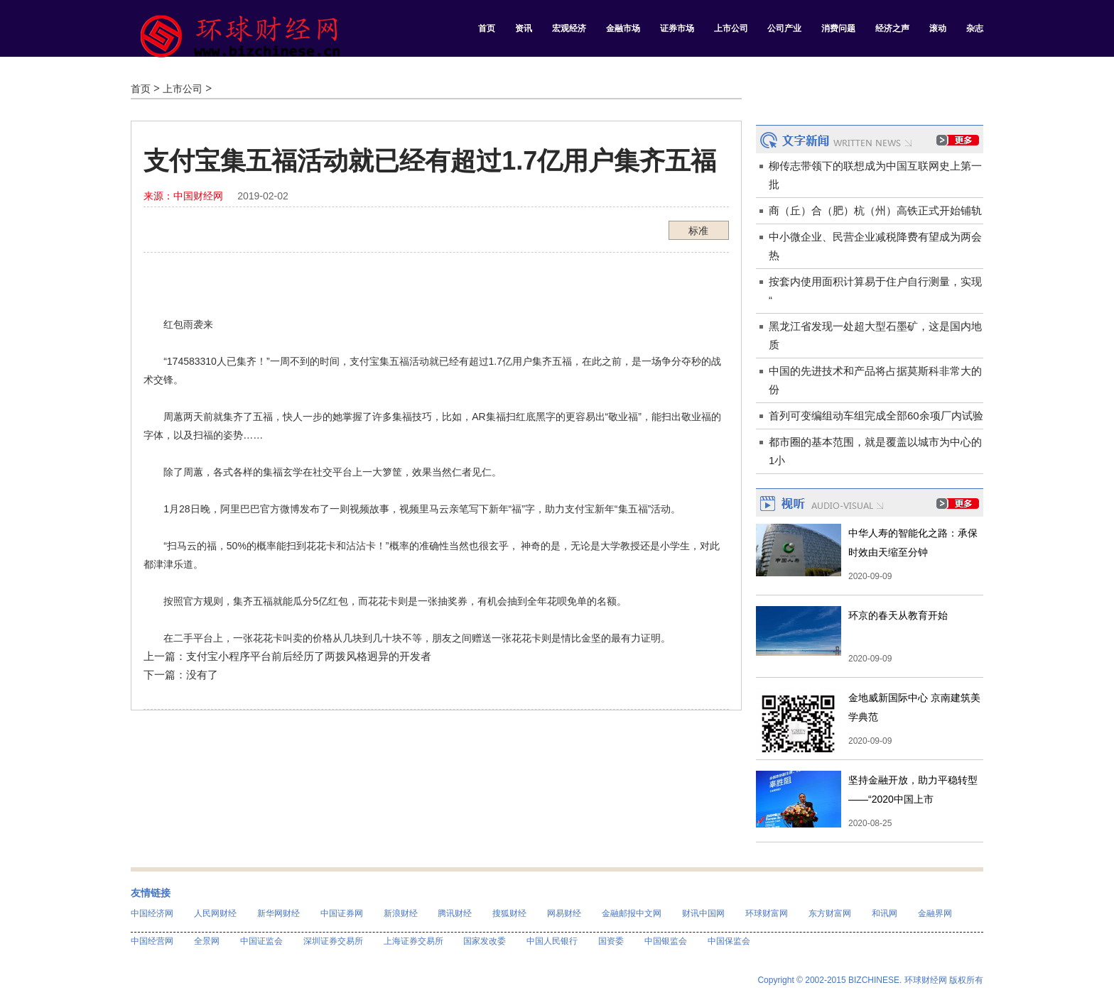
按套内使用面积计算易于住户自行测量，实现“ (875, 290)
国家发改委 (484, 941)
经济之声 (892, 28)
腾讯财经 (455, 913)
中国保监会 (729, 941)
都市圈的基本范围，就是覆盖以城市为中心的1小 (875, 451)
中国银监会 (665, 941)
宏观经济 (569, 28)
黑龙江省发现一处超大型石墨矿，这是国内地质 (875, 335)
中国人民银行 (552, 941)
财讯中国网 (703, 913)
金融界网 (935, 913)
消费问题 (838, 28)
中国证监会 (261, 941)
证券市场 (677, 28)
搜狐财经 (509, 913)
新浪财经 (401, 913)
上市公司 (731, 28)
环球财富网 (766, 913)
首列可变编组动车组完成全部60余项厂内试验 (876, 415)
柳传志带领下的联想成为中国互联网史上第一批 (875, 175)
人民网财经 (215, 913)
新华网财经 (278, 913)
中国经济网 (152, 913)
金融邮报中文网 (631, 913)
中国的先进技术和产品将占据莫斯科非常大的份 (875, 380)
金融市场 (623, 28)
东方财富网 (830, 913)
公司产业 (784, 28)
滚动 (937, 28)
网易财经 (564, 913)
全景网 (207, 941)
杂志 (974, 28)
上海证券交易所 (413, 941)
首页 (486, 28)
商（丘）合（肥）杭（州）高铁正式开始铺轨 (875, 210)
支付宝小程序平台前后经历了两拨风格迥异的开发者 (308, 656)
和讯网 (884, 913)
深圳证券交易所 (333, 941)
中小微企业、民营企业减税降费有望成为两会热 (875, 246)
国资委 (611, 941)
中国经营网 (152, 941)
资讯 (523, 28)
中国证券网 (341, 913)
